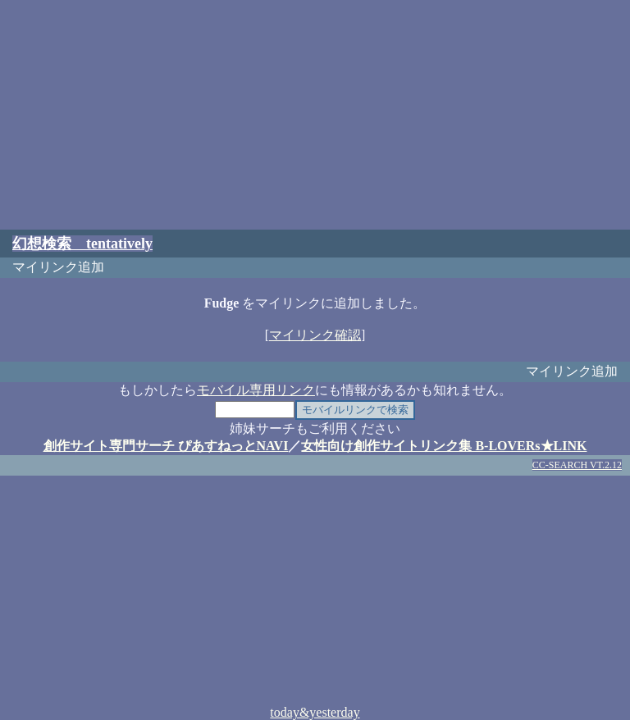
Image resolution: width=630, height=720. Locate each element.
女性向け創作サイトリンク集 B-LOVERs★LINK (444, 446)
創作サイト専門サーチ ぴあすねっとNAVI (166, 446)
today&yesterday (314, 712)
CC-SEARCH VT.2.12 (577, 465)
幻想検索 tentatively (82, 243)
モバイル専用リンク (256, 390)
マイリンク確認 (315, 335)
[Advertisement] (315, 115)
